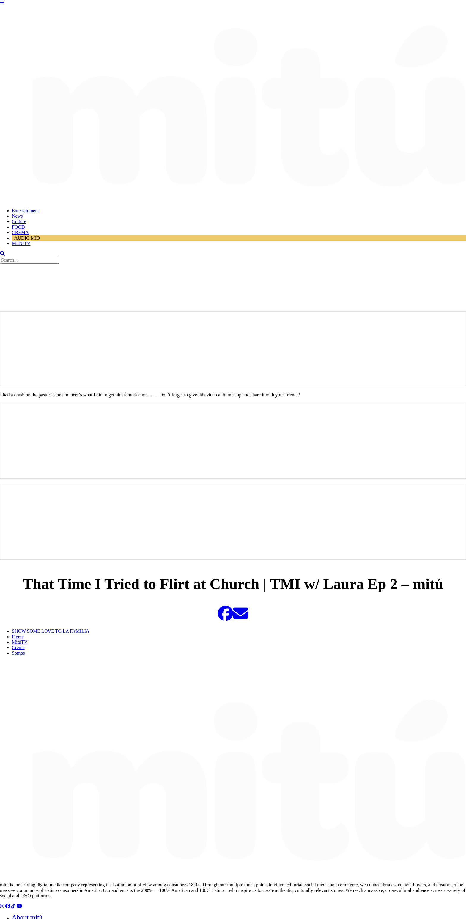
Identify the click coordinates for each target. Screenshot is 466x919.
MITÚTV (21, 243)
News (17, 216)
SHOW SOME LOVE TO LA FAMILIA (50, 631)
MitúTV (19, 642)
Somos (18, 653)
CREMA (20, 232)
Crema (18, 647)
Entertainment (25, 210)
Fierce (18, 636)
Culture (19, 221)
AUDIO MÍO (27, 238)
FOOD (18, 227)
